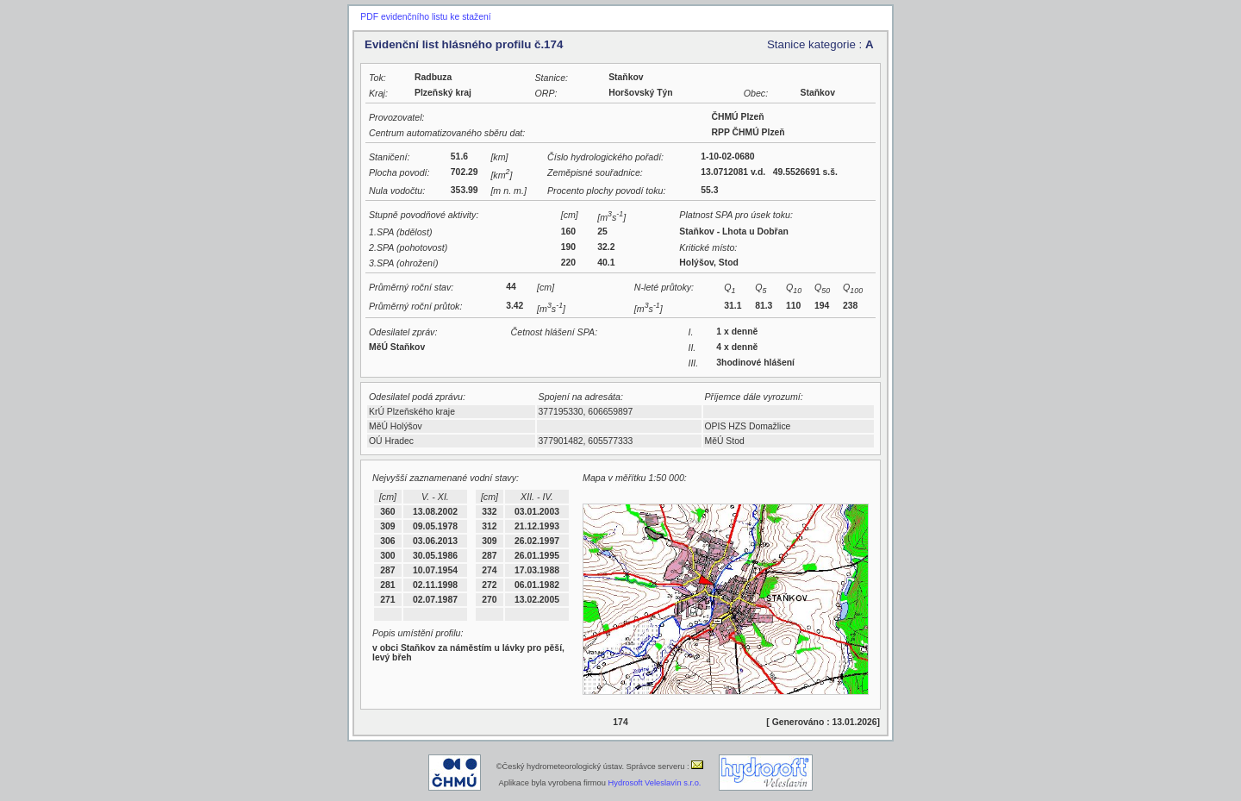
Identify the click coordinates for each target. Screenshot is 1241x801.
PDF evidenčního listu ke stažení (425, 17)
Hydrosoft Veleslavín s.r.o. (655, 783)
